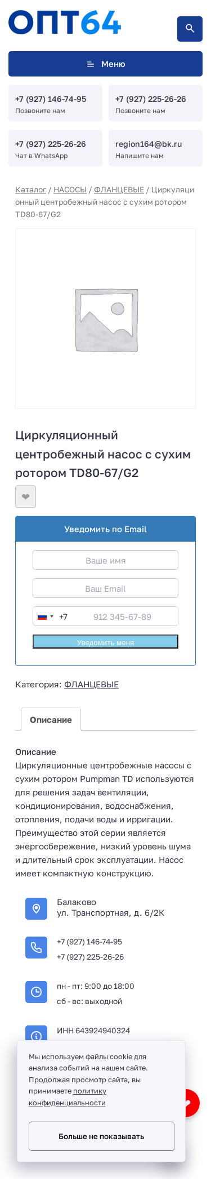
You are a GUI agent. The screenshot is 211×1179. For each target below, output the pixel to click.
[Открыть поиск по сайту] (190, 29)
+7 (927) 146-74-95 (50, 99)
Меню (105, 63)
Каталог (30, 189)
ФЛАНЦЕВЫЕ (119, 189)
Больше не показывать (101, 1136)
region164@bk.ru (148, 143)
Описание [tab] (51, 719)
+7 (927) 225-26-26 (150, 99)
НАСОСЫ (70, 189)
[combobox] (50, 616)
